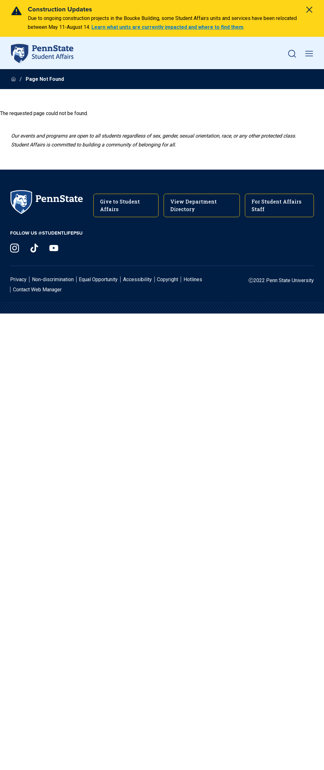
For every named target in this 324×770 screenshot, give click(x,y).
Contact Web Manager (37, 290)
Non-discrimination (53, 279)
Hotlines (193, 279)
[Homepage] (14, 79)
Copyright (167, 279)
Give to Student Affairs (120, 205)
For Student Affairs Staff (277, 205)
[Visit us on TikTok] (34, 248)
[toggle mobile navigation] (309, 53)
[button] (292, 53)
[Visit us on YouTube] (53, 248)
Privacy (18, 279)
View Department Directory (193, 205)
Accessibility (137, 279)
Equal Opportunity (98, 279)
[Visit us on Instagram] (14, 248)
